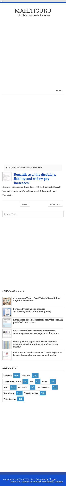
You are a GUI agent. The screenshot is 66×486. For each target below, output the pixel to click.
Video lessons (10, 399)
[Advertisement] (33, 49)
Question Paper (43, 387)
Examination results (12, 381)
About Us (15, 481)
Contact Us (27, 481)
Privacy (37, 481)
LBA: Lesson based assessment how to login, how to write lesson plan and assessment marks (37, 353)
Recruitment (9, 393)
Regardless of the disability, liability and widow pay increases (35, 178)
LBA (31, 381)
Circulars (8, 375)
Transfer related (31, 393)
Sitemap (59, 481)
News (6, 387)
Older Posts (55, 204)
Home (8, 167)
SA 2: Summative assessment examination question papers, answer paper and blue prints (36, 332)
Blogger (52, 479)
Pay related (23, 387)
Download (26, 375)
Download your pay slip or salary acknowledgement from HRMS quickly (32, 310)
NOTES (45, 381)
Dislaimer (48, 481)
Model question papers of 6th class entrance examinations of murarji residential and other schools (35, 344)
